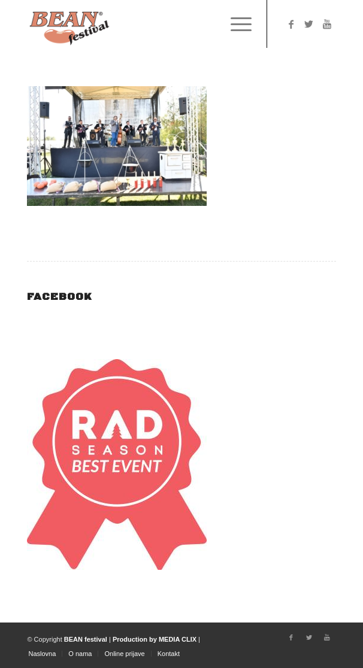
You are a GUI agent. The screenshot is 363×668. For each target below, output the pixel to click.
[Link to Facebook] (291, 24)
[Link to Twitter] (309, 24)
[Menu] (235, 24)
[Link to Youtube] (327, 24)
